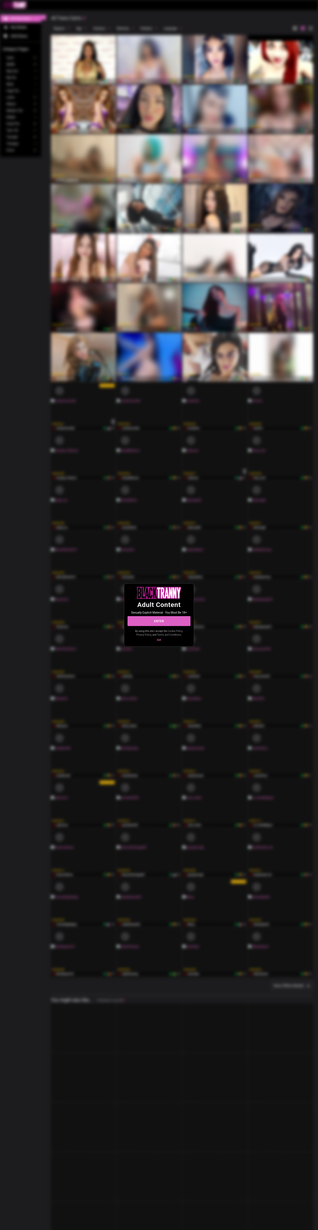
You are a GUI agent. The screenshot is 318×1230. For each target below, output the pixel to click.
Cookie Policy (175, 631)
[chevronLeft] (43, 17)
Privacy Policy (143, 634)
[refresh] (84, 18)
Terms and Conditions (169, 634)
